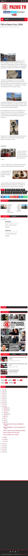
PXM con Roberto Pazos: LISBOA (11, 434)
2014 (3, 450)
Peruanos (7, 191)
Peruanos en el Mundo (16, 191)
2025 (3, 391)
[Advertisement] (14, 276)
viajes (25, 193)
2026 (3, 389)
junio (4, 420)
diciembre (5, 408)
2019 (3, 404)
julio (4, 418)
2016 (3, 445)
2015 (3, 447)
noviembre (6, 410)
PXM (2, 193)
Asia (18, 380)
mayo (4, 422)
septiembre (6, 414)
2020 (3, 402)
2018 (3, 406)
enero (4, 441)
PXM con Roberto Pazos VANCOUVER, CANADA (14, 430)
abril (4, 437)
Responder (7, 227)
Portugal (25, 191)
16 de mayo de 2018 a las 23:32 (12, 231)
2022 (3, 398)
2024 (3, 394)
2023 (3, 396)
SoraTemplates (9, 554)
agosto (5, 416)
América (10, 380)
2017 (3, 443)
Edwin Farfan (8, 221)
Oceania (11, 382)
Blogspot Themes (23, 554)
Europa (18, 189)
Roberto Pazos (8, 193)
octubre (5, 412)
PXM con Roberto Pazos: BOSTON (11, 432)
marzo (5, 439)
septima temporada (17, 193)
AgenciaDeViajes (11, 189)
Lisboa (23, 189)
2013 (3, 452)
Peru (3, 191)
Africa (2, 380)
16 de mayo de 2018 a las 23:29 (12, 223)
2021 (3, 400)
